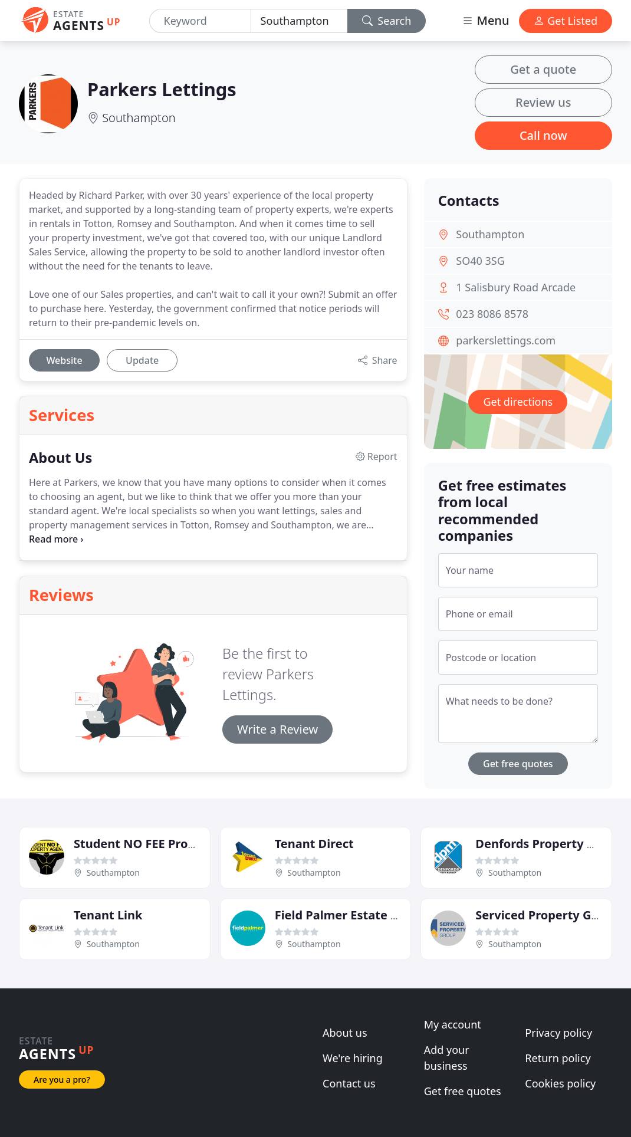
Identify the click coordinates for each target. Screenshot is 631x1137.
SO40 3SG (480, 261)
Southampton (138, 118)
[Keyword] (200, 21)
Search (387, 21)
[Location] (299, 21)
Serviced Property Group (547, 915)
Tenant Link (108, 915)
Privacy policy (558, 1033)
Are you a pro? (62, 1079)
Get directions (518, 402)
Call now (543, 135)
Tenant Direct (314, 844)
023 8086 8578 (492, 314)
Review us (543, 102)
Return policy (557, 1058)
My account (452, 1024)
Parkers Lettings (161, 89)
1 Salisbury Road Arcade (516, 287)
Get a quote (543, 69)
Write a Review (277, 729)
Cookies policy (560, 1083)
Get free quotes (518, 763)
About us (345, 1033)
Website (64, 360)
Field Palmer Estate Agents (353, 915)
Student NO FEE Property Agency (169, 844)
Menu (485, 20)
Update (142, 360)
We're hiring (353, 1058)
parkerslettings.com (506, 340)
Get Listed (565, 21)
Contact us (349, 1083)
